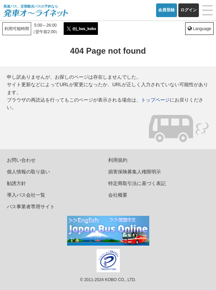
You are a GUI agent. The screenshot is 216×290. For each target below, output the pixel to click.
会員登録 (166, 10)
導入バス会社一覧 (26, 195)
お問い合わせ (21, 160)
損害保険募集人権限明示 (134, 171)
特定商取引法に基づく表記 (137, 183)
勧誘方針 (16, 183)
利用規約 (117, 160)
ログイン (188, 10)
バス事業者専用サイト (31, 206)
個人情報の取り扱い (28, 171)
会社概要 (117, 195)
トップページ (155, 100)
